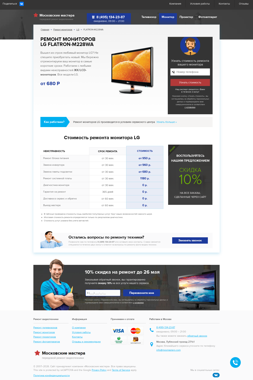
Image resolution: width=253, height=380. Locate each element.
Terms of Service (121, 370)
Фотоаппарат (207, 17)
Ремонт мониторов (44, 332)
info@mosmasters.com (168, 350)
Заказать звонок (190, 240)
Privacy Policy (99, 370)
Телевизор (148, 17)
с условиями (190, 107)
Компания (175, 3)
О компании (79, 327)
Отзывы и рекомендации (86, 341)
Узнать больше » (167, 122)
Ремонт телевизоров (45, 327)
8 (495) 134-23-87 (110, 17)
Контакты (224, 3)
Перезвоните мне (141, 293)
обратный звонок (197, 335)
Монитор (168, 17)
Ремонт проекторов (44, 336)
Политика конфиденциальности (51, 375)
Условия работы (200, 3)
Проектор (186, 17)
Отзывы (244, 3)
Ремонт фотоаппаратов (46, 341)
